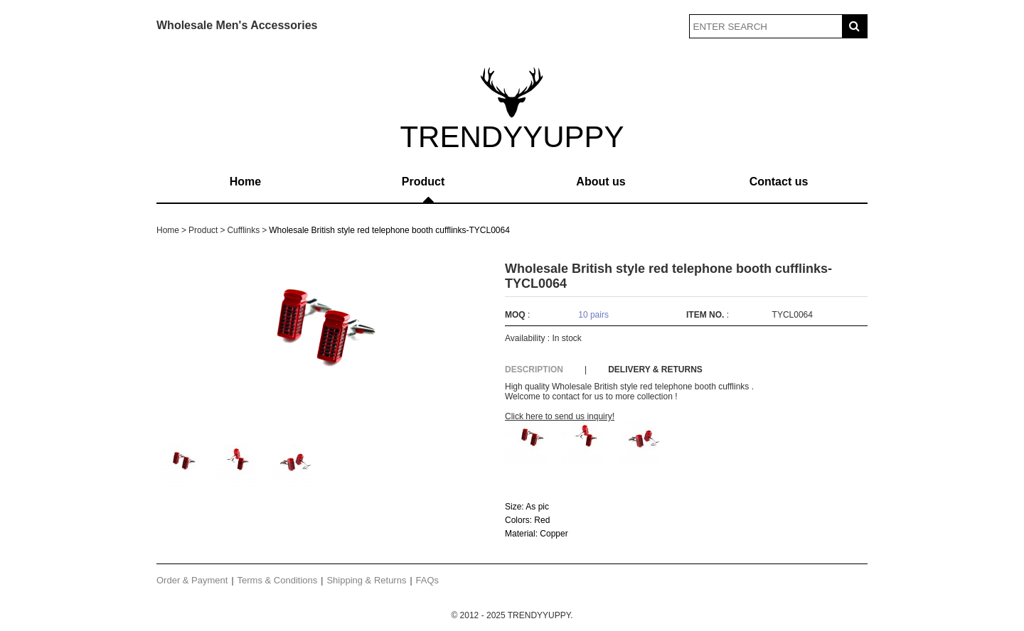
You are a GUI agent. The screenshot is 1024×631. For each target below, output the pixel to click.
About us (600, 182)
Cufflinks (243, 230)
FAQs (427, 580)
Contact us (779, 182)
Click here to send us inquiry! (559, 416)
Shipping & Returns (366, 580)
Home (245, 182)
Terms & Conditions (278, 580)
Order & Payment (192, 580)
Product (423, 182)
